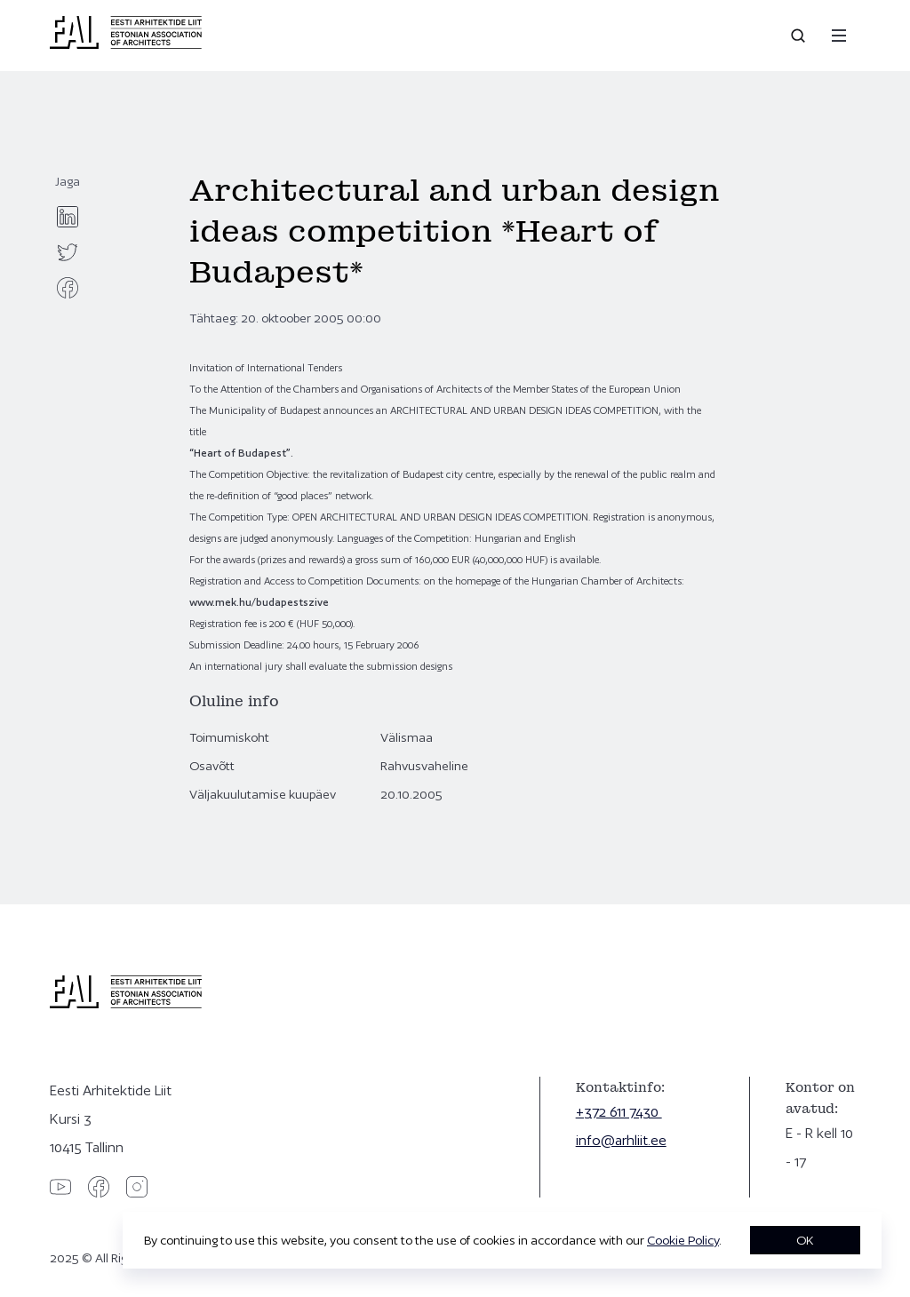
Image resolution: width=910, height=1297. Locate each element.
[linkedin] (67, 217)
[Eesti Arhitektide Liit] (126, 44)
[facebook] (67, 288)
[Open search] (800, 36)
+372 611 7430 (619, 1111)
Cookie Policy (683, 1240)
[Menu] (839, 35)
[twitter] (67, 252)
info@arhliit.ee (621, 1140)
